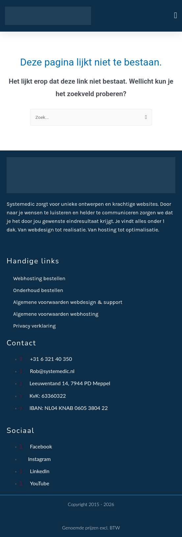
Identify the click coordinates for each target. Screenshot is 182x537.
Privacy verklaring (34, 326)
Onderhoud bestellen (38, 290)
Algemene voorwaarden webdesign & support (67, 302)
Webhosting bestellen (39, 278)
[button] (134, 16)
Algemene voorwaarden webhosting (55, 314)
